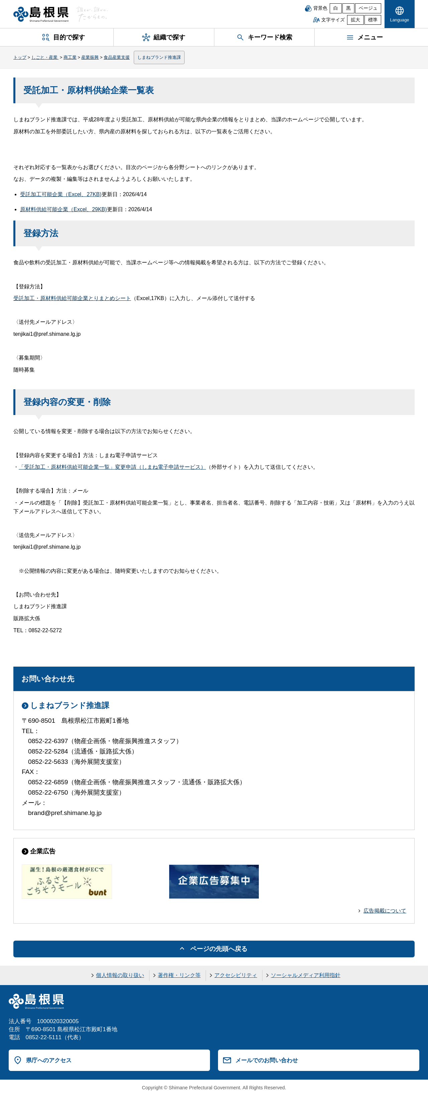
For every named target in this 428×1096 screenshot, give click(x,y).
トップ (19, 57)
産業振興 (90, 57)
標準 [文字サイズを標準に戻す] (373, 19)
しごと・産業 (45, 57)
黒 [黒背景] (348, 8)
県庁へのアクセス (49, 1060)
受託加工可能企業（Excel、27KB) (61, 194)
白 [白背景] (335, 8)
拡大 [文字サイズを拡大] (355, 19)
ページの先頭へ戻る (218, 948)
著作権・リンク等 (179, 975)
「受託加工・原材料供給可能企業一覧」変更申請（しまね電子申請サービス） (112, 467)
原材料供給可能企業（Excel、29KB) (63, 209)
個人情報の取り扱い (120, 975)
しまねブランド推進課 (159, 57)
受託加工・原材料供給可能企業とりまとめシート (72, 298)
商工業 (70, 57)
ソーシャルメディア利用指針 (305, 975)
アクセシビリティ (235, 975)
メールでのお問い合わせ (266, 1060)
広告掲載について (384, 911)
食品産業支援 (117, 57)
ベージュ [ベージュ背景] (368, 8)
